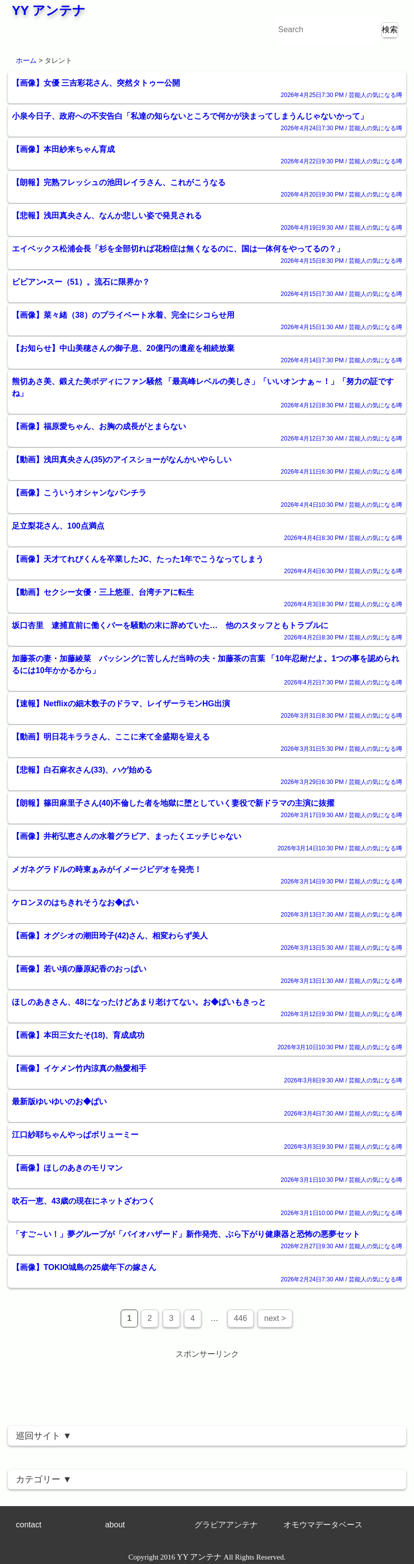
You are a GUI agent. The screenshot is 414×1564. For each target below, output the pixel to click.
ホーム (26, 60)
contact (29, 1524)
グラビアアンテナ (226, 1524)
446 (240, 1318)
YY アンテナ (49, 10)
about (115, 1524)
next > (275, 1318)
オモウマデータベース (323, 1524)
